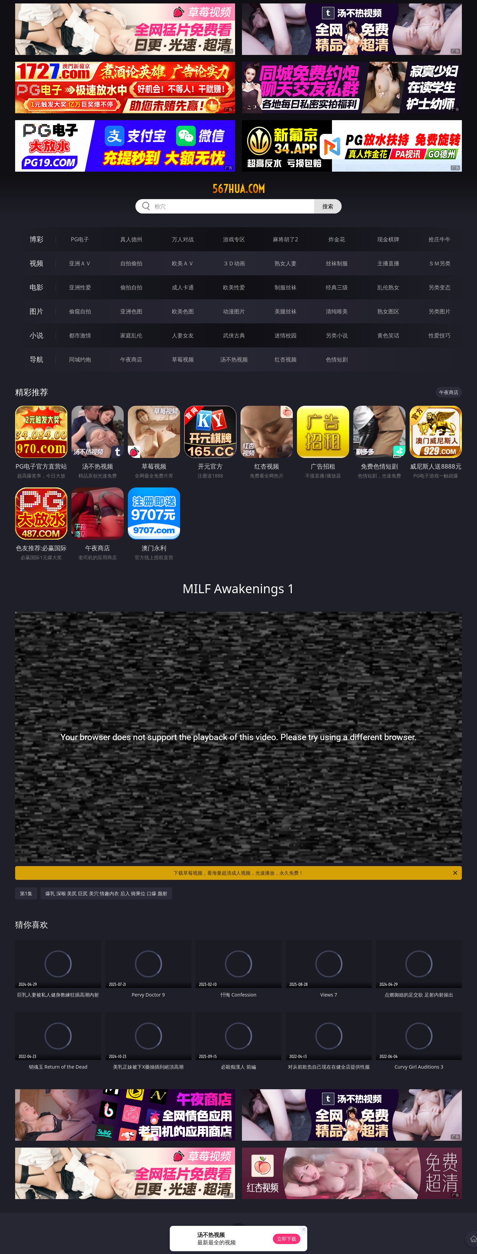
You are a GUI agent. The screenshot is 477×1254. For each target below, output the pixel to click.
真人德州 (131, 239)
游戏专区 (234, 239)
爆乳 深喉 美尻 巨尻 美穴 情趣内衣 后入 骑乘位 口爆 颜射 (106, 893)
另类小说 (337, 335)
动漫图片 (234, 311)
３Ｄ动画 (234, 263)
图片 (36, 311)
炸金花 (337, 239)
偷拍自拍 (131, 287)
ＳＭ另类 (440, 263)
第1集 (26, 893)
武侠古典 (234, 335)
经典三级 (337, 287)
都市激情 (80, 335)
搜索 (327, 206)
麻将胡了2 (285, 239)
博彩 (36, 239)
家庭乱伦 (131, 335)
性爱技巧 (440, 335)
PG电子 (80, 239)
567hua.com (238, 189)
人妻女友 (183, 335)
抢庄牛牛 (440, 239)
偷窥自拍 (80, 311)
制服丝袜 (286, 287)
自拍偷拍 (131, 263)
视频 (36, 263)
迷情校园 (286, 335)
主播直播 (388, 263)
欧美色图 (183, 311)
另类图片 (440, 311)
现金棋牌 (388, 239)
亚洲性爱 (80, 287)
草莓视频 (183, 359)
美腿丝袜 (286, 311)
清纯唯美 (337, 311)
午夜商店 (131, 359)
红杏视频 (286, 359)
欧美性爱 (234, 287)
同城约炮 (80, 359)
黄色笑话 (388, 335)
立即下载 (286, 1238)
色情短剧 (337, 359)
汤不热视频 (234, 359)
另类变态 (440, 287)
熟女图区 (388, 311)
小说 (36, 335)
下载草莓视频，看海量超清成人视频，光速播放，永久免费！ (316, 873)
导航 (36, 359)
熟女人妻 (286, 263)
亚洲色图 (131, 311)
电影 (36, 287)
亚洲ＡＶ (80, 263)
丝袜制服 (337, 263)
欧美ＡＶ (183, 263)
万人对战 (183, 239)
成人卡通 (183, 287)
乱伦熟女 (388, 287)
